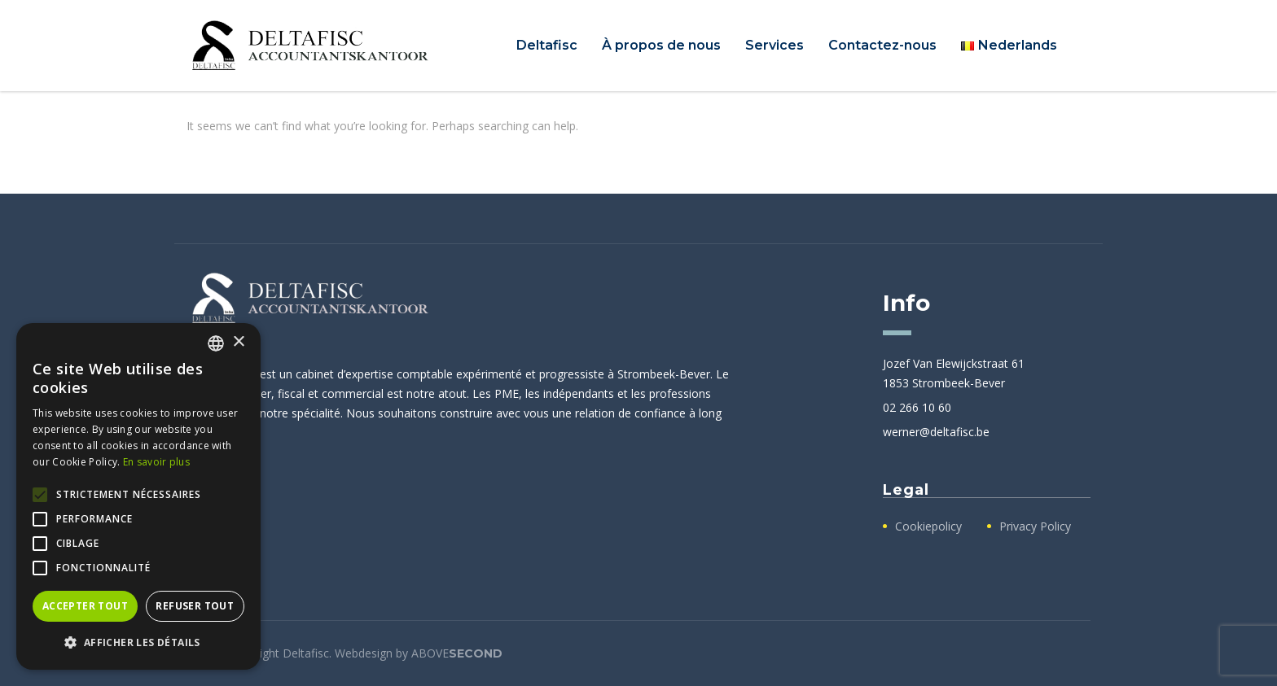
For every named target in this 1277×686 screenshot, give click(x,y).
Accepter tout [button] (85, 606)
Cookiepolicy (928, 526)
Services (774, 45)
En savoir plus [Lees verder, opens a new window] (156, 462)
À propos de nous (661, 45)
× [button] (238, 342)
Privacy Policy (1035, 526)
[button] (138, 642)
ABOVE (456, 653)
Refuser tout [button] (195, 606)
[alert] (138, 496)
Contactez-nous (882, 45)
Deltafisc (546, 45)
